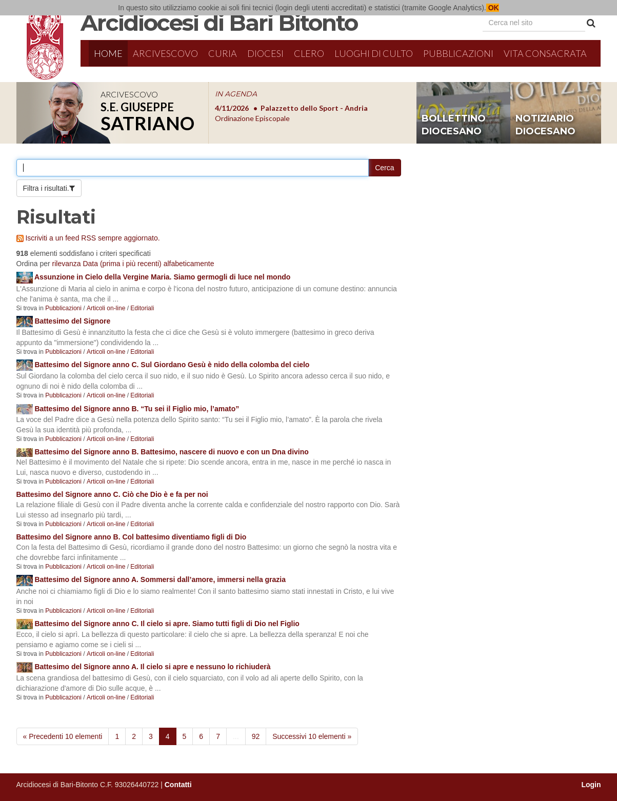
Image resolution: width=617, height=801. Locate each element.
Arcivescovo (165, 53)
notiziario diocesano (545, 125)
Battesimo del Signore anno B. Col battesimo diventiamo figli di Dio (131, 537)
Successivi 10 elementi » (311, 736)
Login (591, 784)
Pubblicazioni (458, 53)
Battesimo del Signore (72, 321)
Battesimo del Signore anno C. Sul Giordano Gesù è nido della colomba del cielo (171, 365)
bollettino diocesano (454, 125)
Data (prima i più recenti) (122, 263)
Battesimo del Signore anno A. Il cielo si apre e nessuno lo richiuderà (152, 667)
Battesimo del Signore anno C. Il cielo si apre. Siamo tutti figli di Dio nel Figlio (167, 623)
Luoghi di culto (373, 53)
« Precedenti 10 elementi (63, 736)
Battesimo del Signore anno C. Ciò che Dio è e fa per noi (112, 494)
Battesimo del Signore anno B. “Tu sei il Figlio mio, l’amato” (136, 409)
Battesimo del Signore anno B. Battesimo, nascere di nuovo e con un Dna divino (171, 452)
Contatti (178, 784)
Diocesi (265, 53)
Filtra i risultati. (46, 188)
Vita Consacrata (545, 53)
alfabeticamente (189, 263)
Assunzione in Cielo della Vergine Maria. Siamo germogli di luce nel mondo (162, 277)
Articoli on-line (106, 308)
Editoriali (142, 308)
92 (256, 736)
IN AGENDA (236, 93)
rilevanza (66, 263)
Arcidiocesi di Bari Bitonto (219, 22)
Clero (309, 53)
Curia (222, 53)
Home (108, 53)
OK (492, 8)
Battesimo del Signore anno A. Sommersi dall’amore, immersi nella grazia (160, 579)
